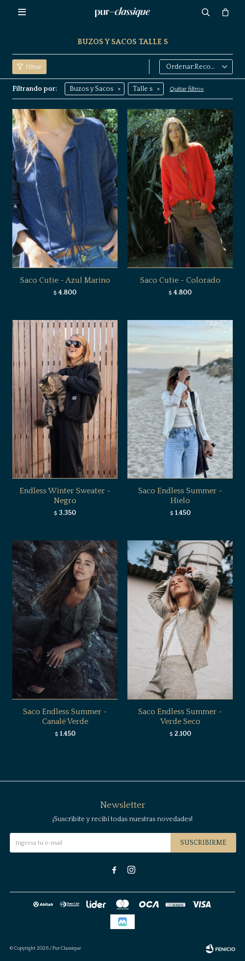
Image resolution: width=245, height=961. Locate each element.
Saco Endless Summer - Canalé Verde (65, 716)
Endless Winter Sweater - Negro (65, 495)
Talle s (142, 89)
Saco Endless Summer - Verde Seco (180, 716)
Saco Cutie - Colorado (180, 280)
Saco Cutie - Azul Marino (65, 280)
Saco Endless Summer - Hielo (180, 495)
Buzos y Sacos (91, 89)
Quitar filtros (187, 89)
